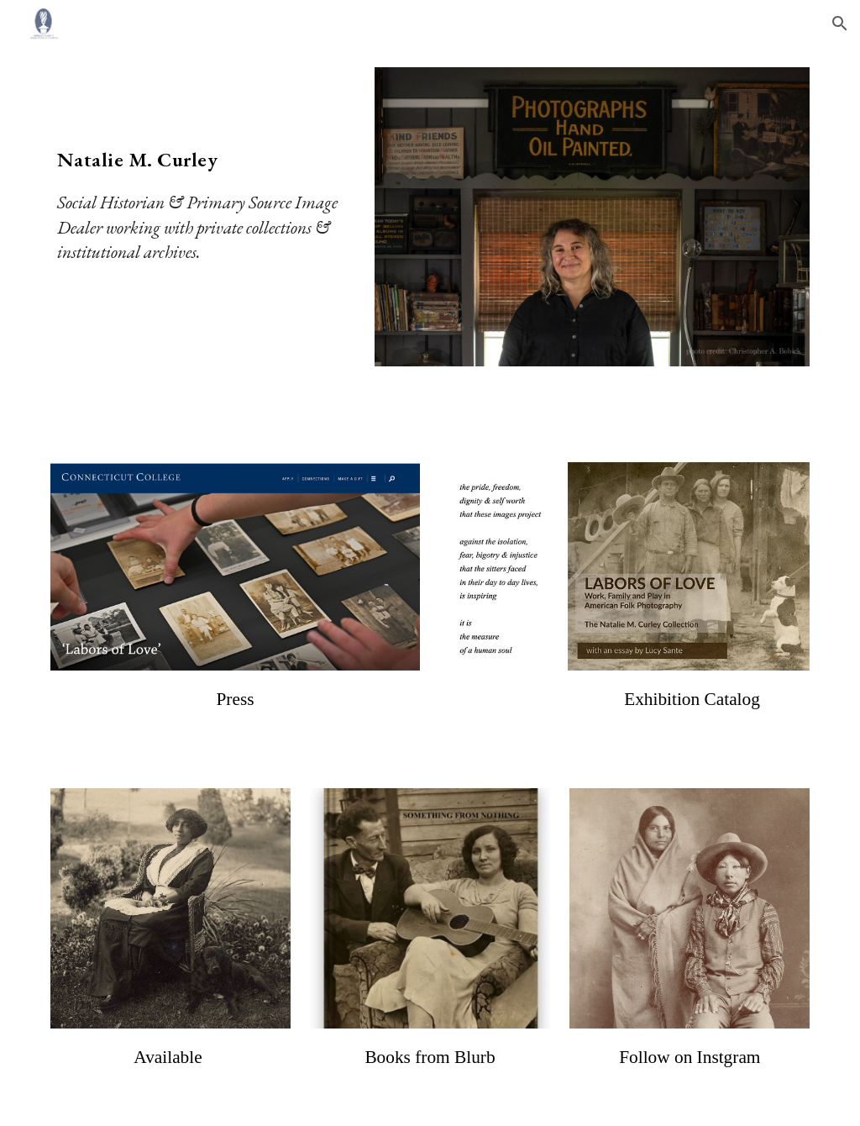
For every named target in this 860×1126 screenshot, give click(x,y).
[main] (202, 177)
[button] (840, 23)
